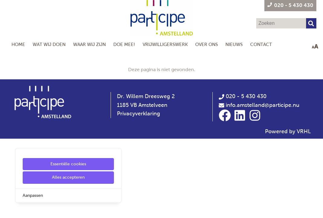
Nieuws (234, 44)
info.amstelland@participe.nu (262, 105)
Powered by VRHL (288, 131)
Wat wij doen (49, 44)
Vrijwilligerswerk (165, 44)
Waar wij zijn (89, 44)
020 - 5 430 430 (242, 96)
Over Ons (206, 44)
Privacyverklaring (138, 114)
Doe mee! (124, 44)
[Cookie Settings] (7, 209)
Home (18, 44)
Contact (261, 44)
